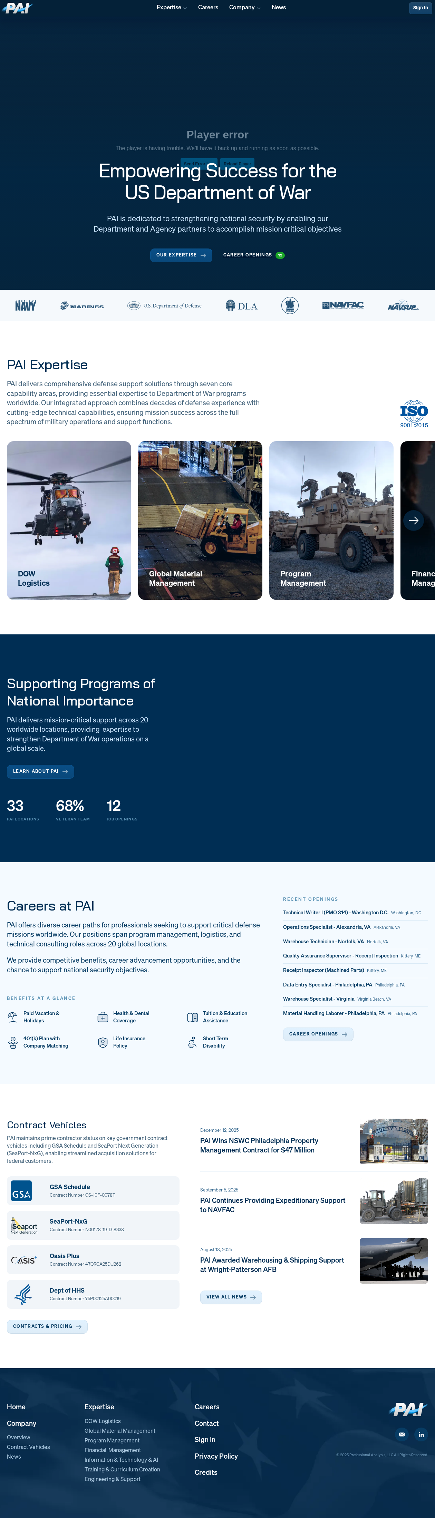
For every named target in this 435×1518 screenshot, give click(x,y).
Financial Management (113, 1450)
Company (21, 1423)
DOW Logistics (103, 1421)
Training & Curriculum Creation (122, 1470)
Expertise (99, 1407)
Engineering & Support (113, 1479)
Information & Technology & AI (121, 1460)
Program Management (112, 1441)
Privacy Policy (216, 1456)
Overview (18, 1438)
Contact (207, 1423)
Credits (206, 1472)
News (14, 1457)
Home (16, 1407)
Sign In (420, 8)
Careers (207, 1407)
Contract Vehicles (28, 1447)
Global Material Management (120, 1431)
